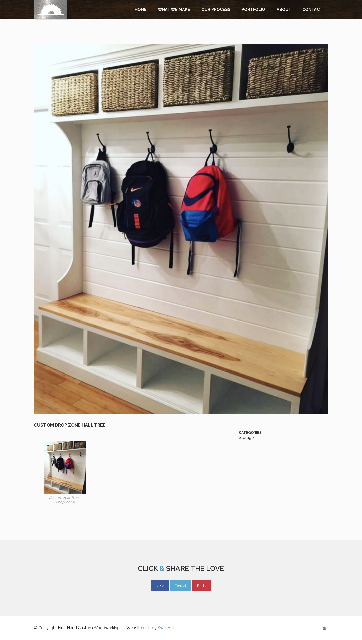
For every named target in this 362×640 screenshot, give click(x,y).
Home (141, 9)
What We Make (174, 9)
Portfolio (253, 9)
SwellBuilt (167, 627)
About (284, 9)
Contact (312, 9)
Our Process (215, 9)
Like (160, 586)
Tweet (180, 586)
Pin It (201, 586)
